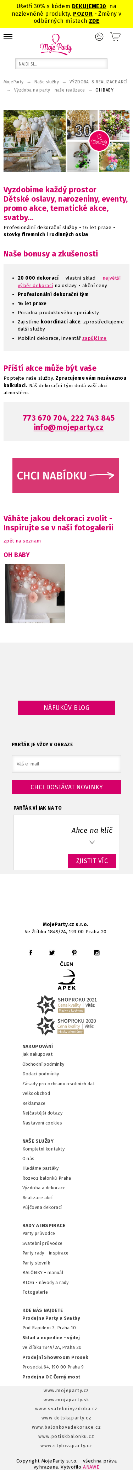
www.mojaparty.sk (66, 1399)
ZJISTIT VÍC (92, 861)
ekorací (44, 285)
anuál (57, 1272)
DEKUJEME (86, 6)
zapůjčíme (94, 338)
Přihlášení (99, 36)
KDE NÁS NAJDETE (42, 1310)
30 (103, 6)
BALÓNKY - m (37, 1272)
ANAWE (91, 1467)
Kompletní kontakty (43, 1149)
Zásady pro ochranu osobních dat (58, 1083)
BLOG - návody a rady (45, 1282)
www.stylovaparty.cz (66, 1445)
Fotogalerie (35, 1292)
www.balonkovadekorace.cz (66, 1427)
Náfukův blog (66, 708)
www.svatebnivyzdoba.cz (66, 1408)
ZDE (94, 20)
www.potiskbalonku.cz (66, 1436)
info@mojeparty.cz (69, 427)
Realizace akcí (37, 1197)
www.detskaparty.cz (66, 1417)
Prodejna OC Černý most (51, 1377)
